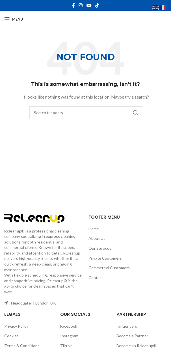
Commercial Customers (109, 267)
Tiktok (66, 345)
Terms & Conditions (22, 345)
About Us (96, 238)
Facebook (68, 326)
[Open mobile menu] (13, 19)
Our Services (99, 248)
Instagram (69, 335)
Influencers (126, 326)
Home (93, 228)
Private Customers (105, 258)
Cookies (11, 335)
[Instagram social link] (81, 5)
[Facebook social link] (73, 5)
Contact (95, 277)
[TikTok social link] (97, 5)
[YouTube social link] (89, 5)
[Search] (85, 112)
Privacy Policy (16, 326)
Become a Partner (132, 335)
